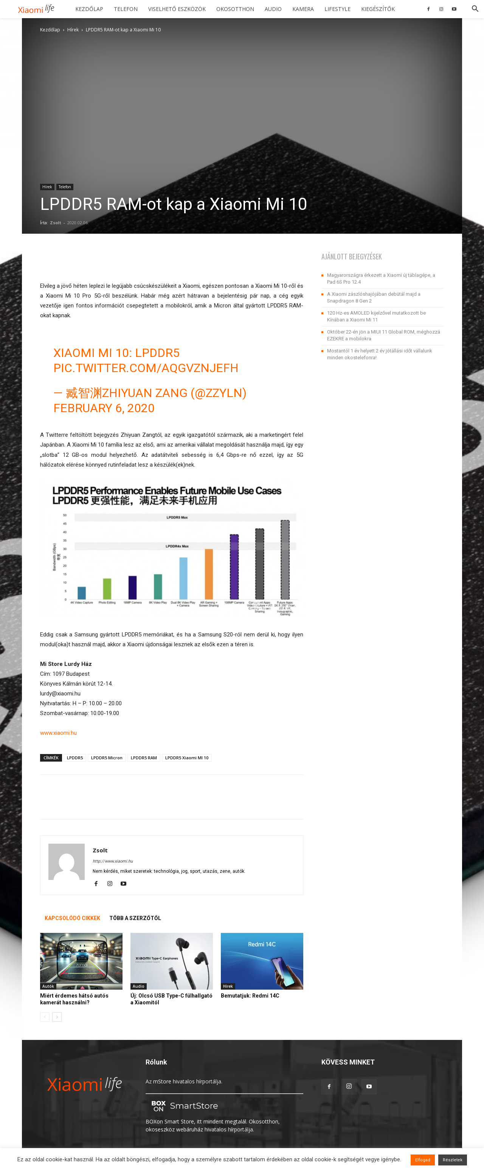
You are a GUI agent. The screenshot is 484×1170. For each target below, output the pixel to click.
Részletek (452, 1160)
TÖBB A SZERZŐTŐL (135, 918)
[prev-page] (45, 1017)
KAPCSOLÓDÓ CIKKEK (72, 918)
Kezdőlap (89, 8)
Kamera (303, 8)
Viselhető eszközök (177, 8)
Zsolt (55, 222)
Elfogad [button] (422, 1160)
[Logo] (39, 9)
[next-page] (57, 1017)
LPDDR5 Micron (107, 757)
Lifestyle (337, 8)
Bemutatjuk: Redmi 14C (250, 996)
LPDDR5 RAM (144, 757)
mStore (162, 1081)
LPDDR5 (75, 757)
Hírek (73, 29)
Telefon (126, 8)
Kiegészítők (378, 8)
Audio (273, 8)
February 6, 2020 (104, 408)
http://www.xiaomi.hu (113, 861)
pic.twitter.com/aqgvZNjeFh (146, 368)
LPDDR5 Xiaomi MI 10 (186, 757)
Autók (48, 986)
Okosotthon (235, 8)
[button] (475, 9)
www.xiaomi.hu (58, 732)
